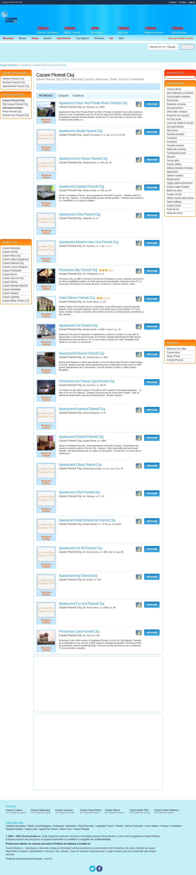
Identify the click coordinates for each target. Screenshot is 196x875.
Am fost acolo (174, 119)
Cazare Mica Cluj (11, 255)
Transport (172, 138)
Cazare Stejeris (10, 293)
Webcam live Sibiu (176, 348)
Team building (174, 201)
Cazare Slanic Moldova (166, 810)
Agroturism (172, 171)
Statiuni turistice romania (180, 168)
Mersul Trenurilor (134, 826)
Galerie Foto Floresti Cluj (15, 115)
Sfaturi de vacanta (176, 149)
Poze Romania (86, 826)
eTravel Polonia (151, 836)
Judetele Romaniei (15, 826)
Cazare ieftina (174, 164)
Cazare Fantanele (11, 270)
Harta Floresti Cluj (11, 111)
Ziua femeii (172, 100)
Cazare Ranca (112, 810)
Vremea (164, 826)
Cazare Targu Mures (91, 810)
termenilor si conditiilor (65, 839)
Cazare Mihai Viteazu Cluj (15, 300)
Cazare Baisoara (11, 248)
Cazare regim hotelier (178, 186)
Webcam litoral (174, 213)
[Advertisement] (73, 52)
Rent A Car (65, 829)
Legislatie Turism (105, 826)
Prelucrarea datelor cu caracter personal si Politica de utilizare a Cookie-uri (48, 843)
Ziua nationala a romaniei (180, 93)
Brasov (22, 38)
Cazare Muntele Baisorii (15, 285)
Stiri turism (172, 130)
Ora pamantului (175, 108)
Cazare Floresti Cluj (13, 100)
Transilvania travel (176, 153)
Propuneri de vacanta (178, 115)
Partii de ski (173, 209)
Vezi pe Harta (139, 104)
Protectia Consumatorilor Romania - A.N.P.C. (29, 858)
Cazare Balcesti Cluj (13, 263)
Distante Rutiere (14, 829)
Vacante (171, 156)
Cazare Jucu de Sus (13, 278)
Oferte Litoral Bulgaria (39, 826)
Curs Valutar (151, 826)
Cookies (173, 2)
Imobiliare (176, 826)
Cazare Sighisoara (40, 810)
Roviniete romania (176, 104)
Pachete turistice (175, 134)
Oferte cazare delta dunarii (180, 198)
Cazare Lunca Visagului (15, 267)
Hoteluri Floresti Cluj (13, 78)
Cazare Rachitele (11, 289)
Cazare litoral (174, 205)
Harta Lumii (31, 829)
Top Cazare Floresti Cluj (15, 104)
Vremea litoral (174, 89)
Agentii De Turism (48, 829)
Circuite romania (175, 145)
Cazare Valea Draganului (15, 259)
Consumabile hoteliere (178, 96)
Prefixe (119, 826)
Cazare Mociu (9, 274)
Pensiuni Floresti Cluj (13, 82)
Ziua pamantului (175, 126)
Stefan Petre (173, 356)
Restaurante (173, 179)
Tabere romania (175, 175)
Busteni (47, 38)
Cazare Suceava (64, 810)
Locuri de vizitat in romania (180, 123)
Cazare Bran (173, 352)
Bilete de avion (174, 190)
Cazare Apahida (10, 297)
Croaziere (172, 141)
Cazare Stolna (9, 282)
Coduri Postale (81, 829)
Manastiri (71, 826)
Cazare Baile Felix (139, 810)
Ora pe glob (173, 160)
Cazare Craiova (14, 810)
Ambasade (58, 826)
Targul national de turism (180, 183)
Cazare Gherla (10, 251)
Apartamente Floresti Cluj (15, 86)
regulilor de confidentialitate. (96, 839)
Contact (182, 2)
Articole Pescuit (175, 360)
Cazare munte (174, 194)
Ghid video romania (177, 111)
